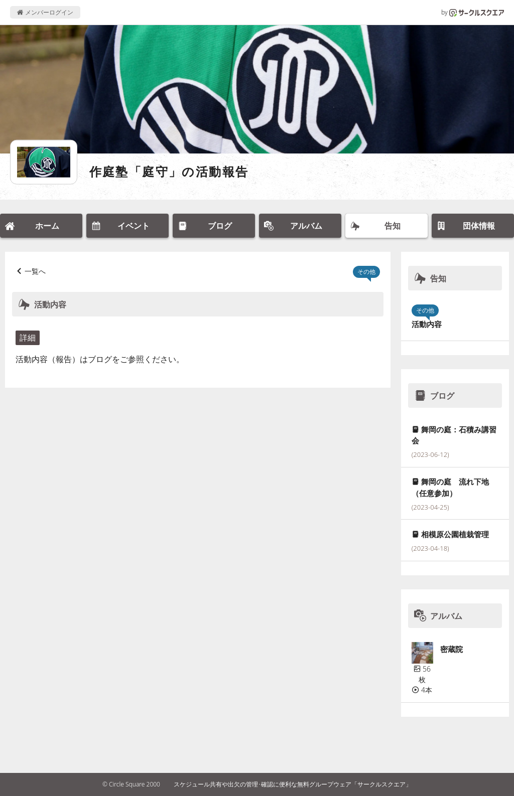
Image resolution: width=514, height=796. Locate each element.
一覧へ (35, 271)
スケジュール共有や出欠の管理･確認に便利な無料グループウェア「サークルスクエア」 (293, 784)
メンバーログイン (45, 12)
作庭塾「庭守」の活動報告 (169, 171)
